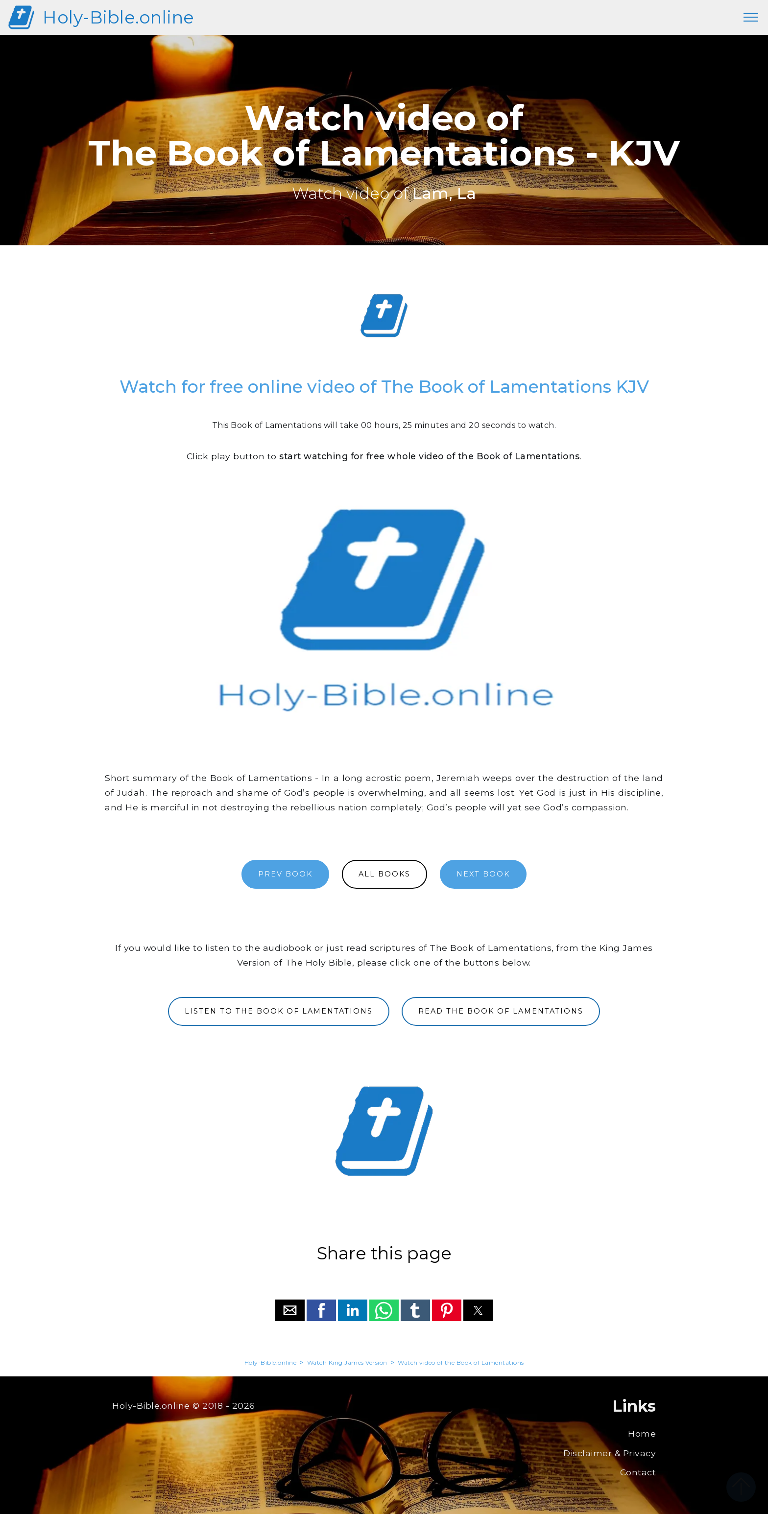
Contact (638, 1472)
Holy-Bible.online (118, 17)
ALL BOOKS (384, 874)
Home (642, 1433)
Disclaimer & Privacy (609, 1453)
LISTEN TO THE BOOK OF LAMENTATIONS (279, 1011)
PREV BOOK (285, 874)
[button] (290, 1310)
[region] (384, 315)
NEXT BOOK (483, 874)
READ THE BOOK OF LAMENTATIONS (500, 1011)
